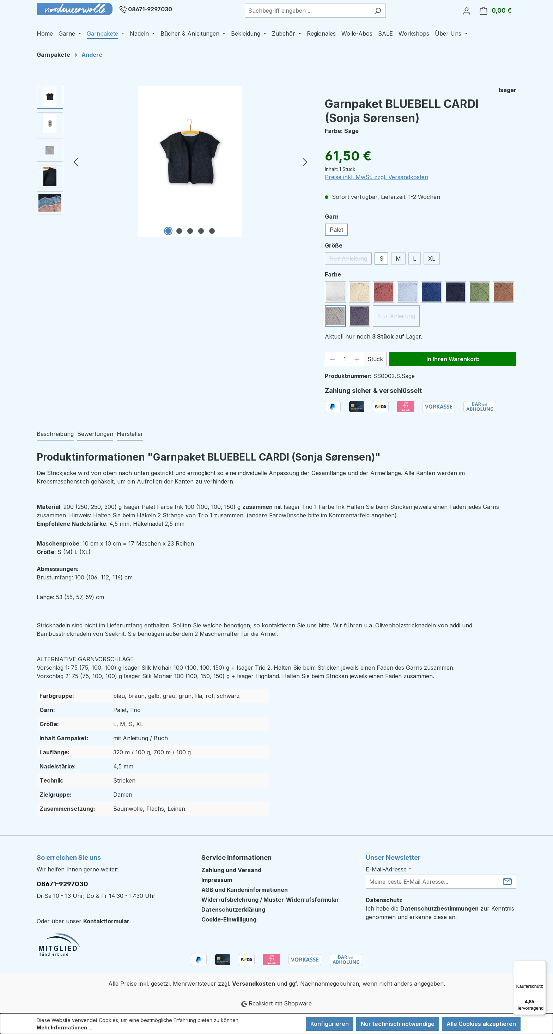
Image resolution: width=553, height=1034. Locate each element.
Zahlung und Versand (231, 870)
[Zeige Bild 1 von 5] (168, 231)
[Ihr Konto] (466, 11)
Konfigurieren (329, 1023)
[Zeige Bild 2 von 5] (179, 231)
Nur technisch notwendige (398, 1023)
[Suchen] (377, 11)
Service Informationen (236, 857)
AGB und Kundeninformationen (244, 889)
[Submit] (507, 881)
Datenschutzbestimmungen (439, 908)
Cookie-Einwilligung (228, 919)
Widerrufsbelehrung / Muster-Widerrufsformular (270, 899)
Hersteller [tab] (130, 433)
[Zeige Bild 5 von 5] (212, 231)
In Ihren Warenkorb (453, 359)
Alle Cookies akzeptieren (481, 1023)
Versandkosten (253, 983)
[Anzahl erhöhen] (357, 359)
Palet (336, 229)
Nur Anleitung (350, 259)
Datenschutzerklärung (233, 909)
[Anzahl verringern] (332, 359)
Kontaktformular (106, 921)
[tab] (55, 434)
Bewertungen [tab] (95, 433)
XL (431, 258)
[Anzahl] (344, 359)
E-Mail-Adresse (389, 869)
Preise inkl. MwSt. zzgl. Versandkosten (376, 177)
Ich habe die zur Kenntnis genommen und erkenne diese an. (440, 912)
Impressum (216, 879)
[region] (174, 161)
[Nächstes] (305, 161)
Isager (507, 89)
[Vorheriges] (75, 161)
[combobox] (307, 11)
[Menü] (541, 964)
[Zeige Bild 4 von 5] (201, 231)
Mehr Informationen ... (64, 1027)
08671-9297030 (150, 9)
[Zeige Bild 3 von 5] (190, 231)
